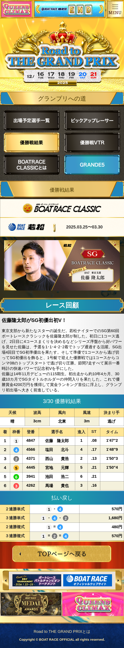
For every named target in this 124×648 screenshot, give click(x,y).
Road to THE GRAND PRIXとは (62, 631)
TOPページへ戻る (62, 554)
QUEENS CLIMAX (16, 9)
